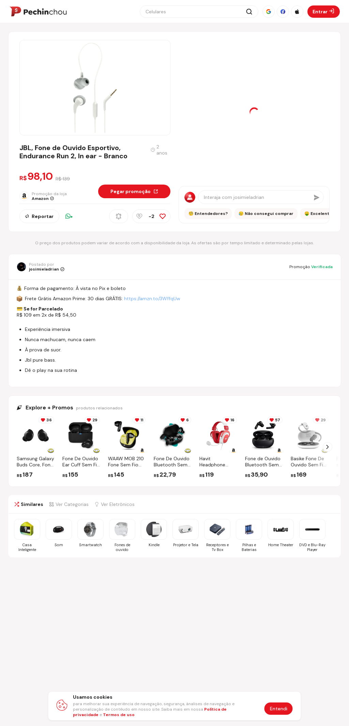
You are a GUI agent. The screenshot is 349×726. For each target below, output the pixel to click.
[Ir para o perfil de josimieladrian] (40, 267)
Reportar (39, 216)
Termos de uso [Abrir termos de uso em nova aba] (119, 714)
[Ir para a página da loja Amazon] (44, 196)
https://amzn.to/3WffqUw (152, 298)
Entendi (278, 709)
